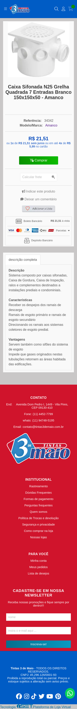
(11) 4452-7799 (43, 414)
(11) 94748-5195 (43, 420)
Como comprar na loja (38, 531)
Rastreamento (38, 486)
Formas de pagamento (38, 499)
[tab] (38, 221)
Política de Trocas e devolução (38, 518)
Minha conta (38, 560)
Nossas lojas (38, 537)
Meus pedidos (38, 567)
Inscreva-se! (38, 644)
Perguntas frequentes (38, 505)
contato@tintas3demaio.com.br (43, 426)
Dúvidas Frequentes (38, 492)
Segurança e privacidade (38, 524)
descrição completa (23, 259)
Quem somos (38, 511)
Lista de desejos (38, 573)
